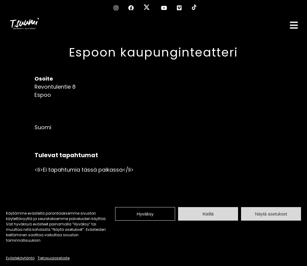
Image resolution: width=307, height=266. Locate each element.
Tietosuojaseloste (53, 258)
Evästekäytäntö (20, 258)
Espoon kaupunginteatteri (153, 52)
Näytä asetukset (271, 213)
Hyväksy (145, 213)
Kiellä (208, 213)
